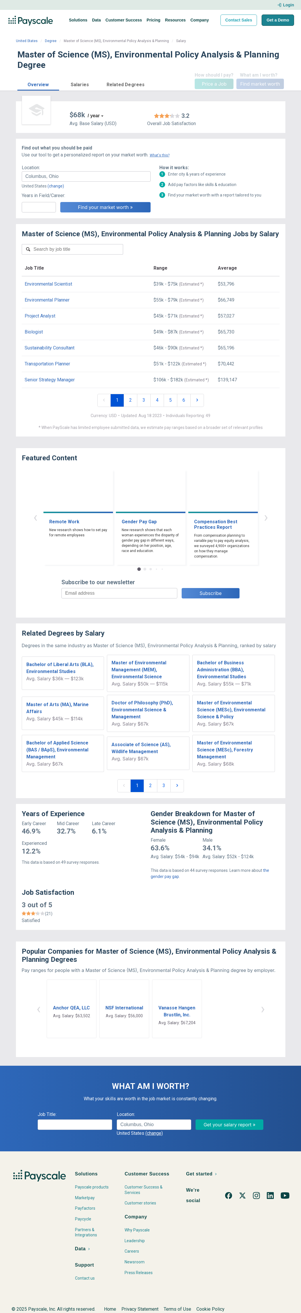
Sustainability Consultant (49, 348)
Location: (31, 167)
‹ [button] (35, 517)
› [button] (266, 517)
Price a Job (214, 84)
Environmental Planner (47, 300)
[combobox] (86, 176)
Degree (50, 41)
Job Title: (47, 1114)
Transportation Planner (47, 364)
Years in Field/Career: (43, 195)
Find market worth (260, 84)
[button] (38, 84)
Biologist (34, 332)
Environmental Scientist (48, 284)
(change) (56, 186)
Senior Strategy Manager (50, 380)
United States (27, 41)
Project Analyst (40, 316)
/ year (94, 115)
